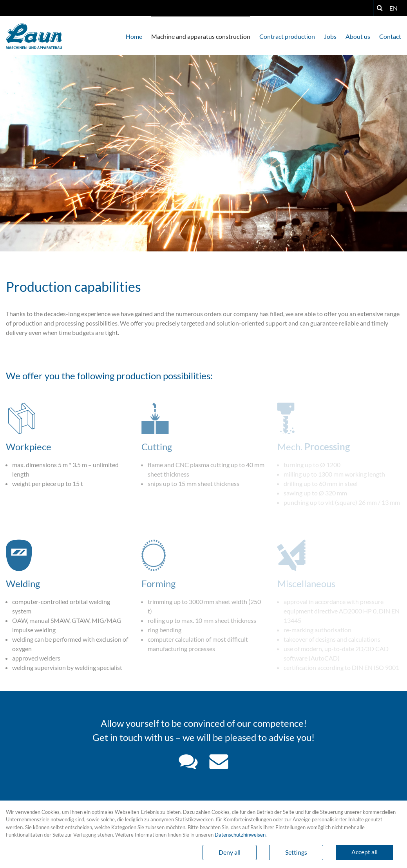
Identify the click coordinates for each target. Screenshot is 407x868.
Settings (296, 852)
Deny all (230, 852)
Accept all (364, 851)
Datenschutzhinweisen (240, 835)
